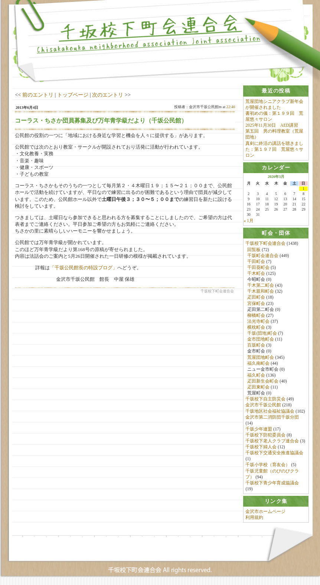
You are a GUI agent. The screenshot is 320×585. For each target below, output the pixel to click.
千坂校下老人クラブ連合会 (272, 441)
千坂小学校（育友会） (267, 465)
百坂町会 (256, 345)
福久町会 (256, 375)
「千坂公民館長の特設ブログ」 (83, 267)
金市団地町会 (260, 339)
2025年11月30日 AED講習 (271, 125)
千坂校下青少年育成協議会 (272, 483)
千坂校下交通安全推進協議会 (274, 453)
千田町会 (256, 261)
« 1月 (248, 220)
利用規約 (254, 518)
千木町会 (256, 273)
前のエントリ (37, 95)
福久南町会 (258, 363)
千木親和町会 (260, 291)
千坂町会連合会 (262, 255)
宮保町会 (256, 303)
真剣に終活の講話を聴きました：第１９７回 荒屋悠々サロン (274, 149)
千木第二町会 (260, 285)
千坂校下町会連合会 (265, 243)
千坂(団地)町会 (262, 333)
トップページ (72, 95)
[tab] (275, 90)
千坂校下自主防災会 (265, 399)
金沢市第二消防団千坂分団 (272, 417)
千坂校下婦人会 (261, 447)
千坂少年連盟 (258, 429)
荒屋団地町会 (260, 357)
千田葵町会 (258, 267)
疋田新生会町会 (262, 381)
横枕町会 (256, 327)
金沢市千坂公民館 (263, 405)
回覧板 (254, 249)
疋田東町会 (258, 387)
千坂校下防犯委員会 (265, 435)
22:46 (230, 107)
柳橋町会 (256, 315)
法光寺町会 (258, 321)
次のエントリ (107, 95)
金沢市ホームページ (265, 512)
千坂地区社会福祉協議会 (269, 411)
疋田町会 (256, 297)
